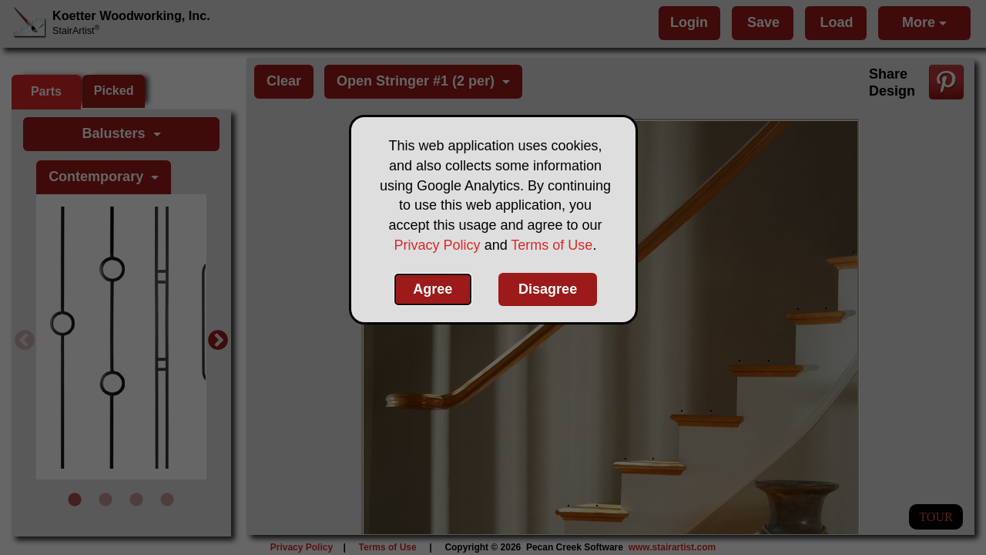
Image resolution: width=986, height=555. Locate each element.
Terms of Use (551, 245)
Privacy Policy (437, 245)
